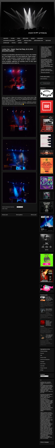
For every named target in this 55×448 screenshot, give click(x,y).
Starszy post (33, 214)
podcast (20, 42)
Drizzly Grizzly (43, 357)
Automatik (42, 365)
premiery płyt (6, 42)
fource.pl (42, 353)
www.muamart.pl (43, 78)
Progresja (42, 361)
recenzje (12, 38)
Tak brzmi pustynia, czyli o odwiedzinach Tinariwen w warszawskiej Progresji (46, 323)
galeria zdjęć (25, 38)
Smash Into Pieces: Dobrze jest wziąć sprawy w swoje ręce (49, 298)
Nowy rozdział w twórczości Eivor (49, 309)
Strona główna (19, 214)
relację (19, 99)
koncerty (13, 42)
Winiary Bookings (43, 351)
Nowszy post (5, 214)
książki (25, 42)
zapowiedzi (5, 38)
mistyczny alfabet (27, 40)
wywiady (33, 38)
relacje (18, 38)
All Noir (41, 370)
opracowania (40, 38)
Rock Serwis (42, 363)
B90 (41, 355)
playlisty (19, 40)
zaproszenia (48, 40)
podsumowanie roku (38, 40)
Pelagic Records (43, 367)
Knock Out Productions (45, 359)
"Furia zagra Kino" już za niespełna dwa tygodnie (49, 336)
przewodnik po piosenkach (9, 40)
